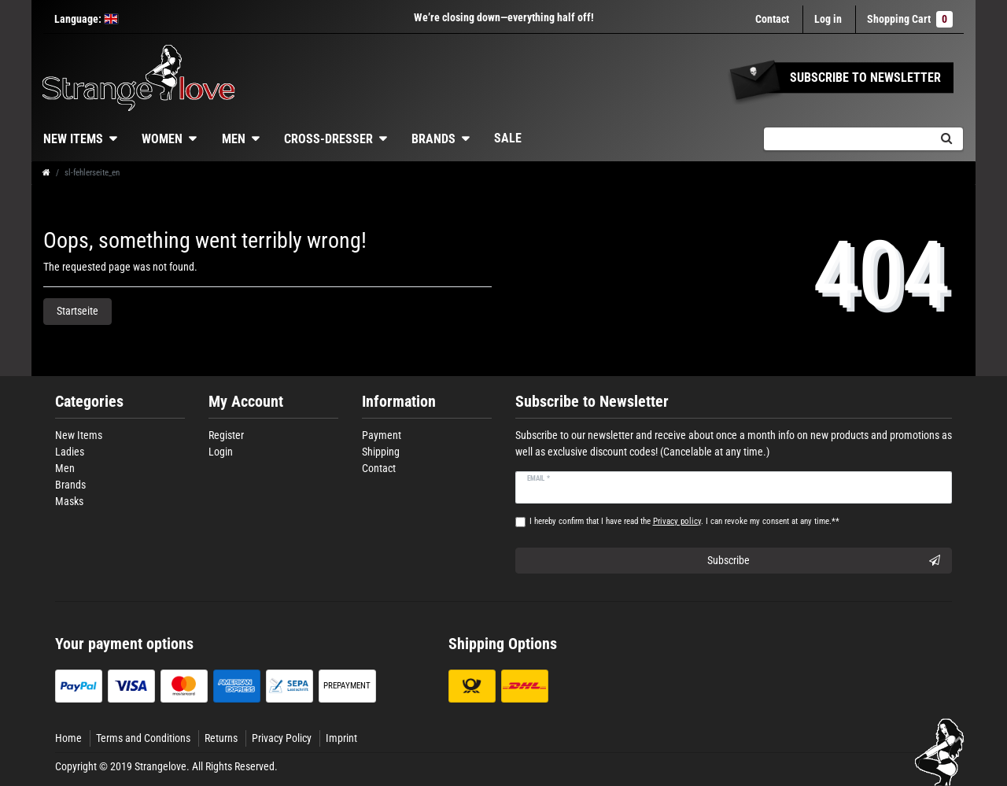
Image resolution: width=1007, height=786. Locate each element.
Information (399, 402)
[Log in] (828, 19)
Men (233, 138)
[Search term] (846, 138)
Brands (433, 138)
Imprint (341, 738)
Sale (508, 138)
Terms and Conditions (143, 738)
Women (162, 138)
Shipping (381, 451)
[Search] (946, 138)
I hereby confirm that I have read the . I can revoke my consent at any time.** (684, 521)
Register (226, 435)
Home (68, 738)
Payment (381, 435)
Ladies (69, 451)
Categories (89, 402)
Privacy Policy (282, 738)
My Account (245, 402)
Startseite (77, 310)
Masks (69, 501)
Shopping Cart (910, 19)
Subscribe (824, 561)
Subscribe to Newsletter (592, 402)
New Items (73, 138)
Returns (221, 738)
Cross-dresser (328, 138)
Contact (772, 19)
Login (220, 451)
